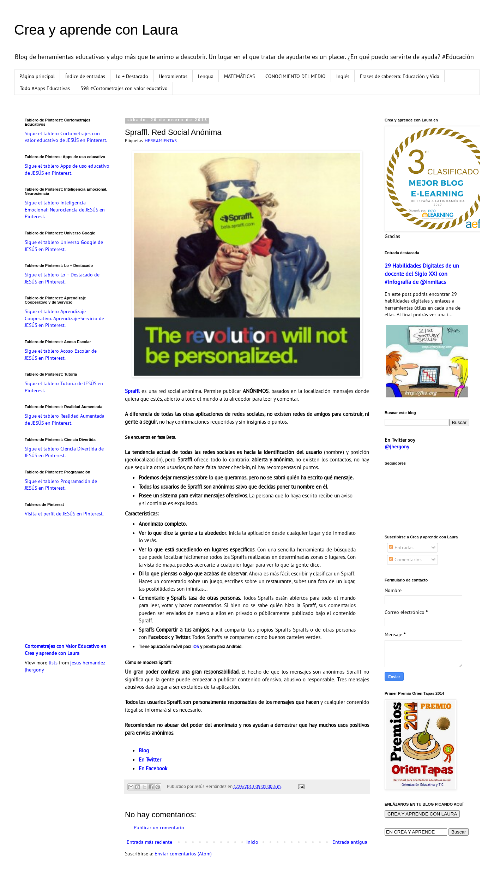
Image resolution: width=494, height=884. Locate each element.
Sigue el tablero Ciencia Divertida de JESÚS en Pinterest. (64, 452)
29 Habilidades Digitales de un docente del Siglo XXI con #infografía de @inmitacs (422, 274)
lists (53, 662)
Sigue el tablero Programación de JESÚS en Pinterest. (61, 484)
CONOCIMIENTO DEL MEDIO (295, 76)
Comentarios (405, 559)
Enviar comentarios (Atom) (183, 853)
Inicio (252, 842)
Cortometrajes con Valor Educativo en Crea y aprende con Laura (65, 649)
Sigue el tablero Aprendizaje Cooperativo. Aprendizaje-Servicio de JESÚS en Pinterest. (64, 318)
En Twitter (150, 759)
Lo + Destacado (132, 76)
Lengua (205, 76)
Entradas (401, 547)
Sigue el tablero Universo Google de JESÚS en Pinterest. (64, 245)
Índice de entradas (85, 76)
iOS (195, 647)
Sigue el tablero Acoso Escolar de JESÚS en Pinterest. (61, 354)
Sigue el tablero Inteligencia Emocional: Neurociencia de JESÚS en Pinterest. (65, 209)
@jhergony (397, 446)
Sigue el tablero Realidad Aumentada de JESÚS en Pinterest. (64, 419)
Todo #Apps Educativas (45, 88)
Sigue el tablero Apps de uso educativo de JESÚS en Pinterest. (67, 169)
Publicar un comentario (159, 827)
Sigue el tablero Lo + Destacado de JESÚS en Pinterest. (62, 278)
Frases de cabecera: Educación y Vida (399, 76)
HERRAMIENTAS (161, 140)
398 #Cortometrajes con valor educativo (124, 88)
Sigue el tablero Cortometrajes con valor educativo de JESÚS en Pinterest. (66, 137)
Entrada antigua (349, 842)
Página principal (37, 76)
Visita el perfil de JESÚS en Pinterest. (64, 513)
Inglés (342, 76)
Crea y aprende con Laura (96, 29)
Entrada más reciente (149, 842)
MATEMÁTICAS (239, 76)
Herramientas (173, 76)
